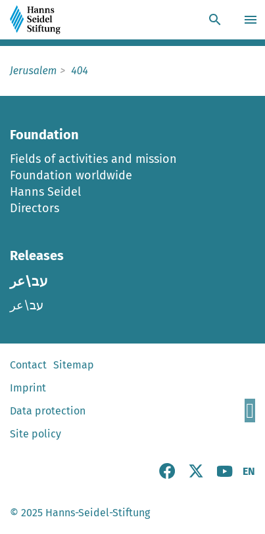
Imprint (28, 388)
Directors (34, 208)
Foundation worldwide (71, 175)
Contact (28, 365)
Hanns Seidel (45, 192)
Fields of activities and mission (93, 159)
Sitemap (73, 365)
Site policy (35, 434)
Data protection (47, 411)
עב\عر (26, 305)
